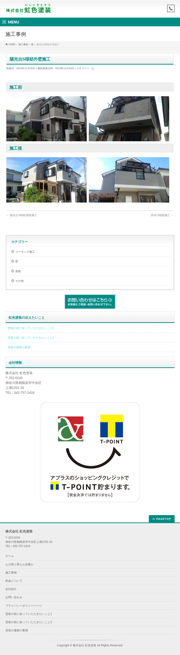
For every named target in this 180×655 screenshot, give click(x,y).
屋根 (18, 271)
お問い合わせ (13, 597)
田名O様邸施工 (162, 215)
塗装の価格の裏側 (19, 347)
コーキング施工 (25, 251)
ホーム (9, 556)
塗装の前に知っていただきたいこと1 (31, 328)
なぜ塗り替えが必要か (19, 564)
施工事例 (11, 572)
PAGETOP (163, 518)
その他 (19, 281)
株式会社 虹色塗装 (84, 645)
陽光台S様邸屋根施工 (21, 215)
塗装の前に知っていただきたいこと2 (31, 337)
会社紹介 (11, 589)
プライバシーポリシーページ (23, 605)
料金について (13, 580)
